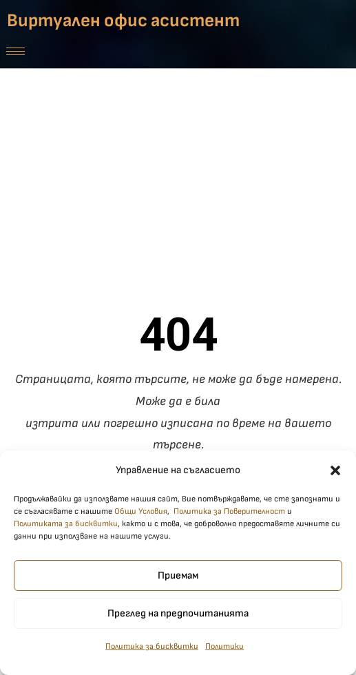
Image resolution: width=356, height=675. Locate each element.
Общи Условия (140, 513)
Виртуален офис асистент (123, 21)
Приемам (178, 576)
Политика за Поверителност (229, 513)
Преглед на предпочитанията (178, 614)
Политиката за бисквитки (66, 525)
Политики (224, 648)
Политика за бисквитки (151, 648)
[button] (335, 471)
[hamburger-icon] (15, 51)
